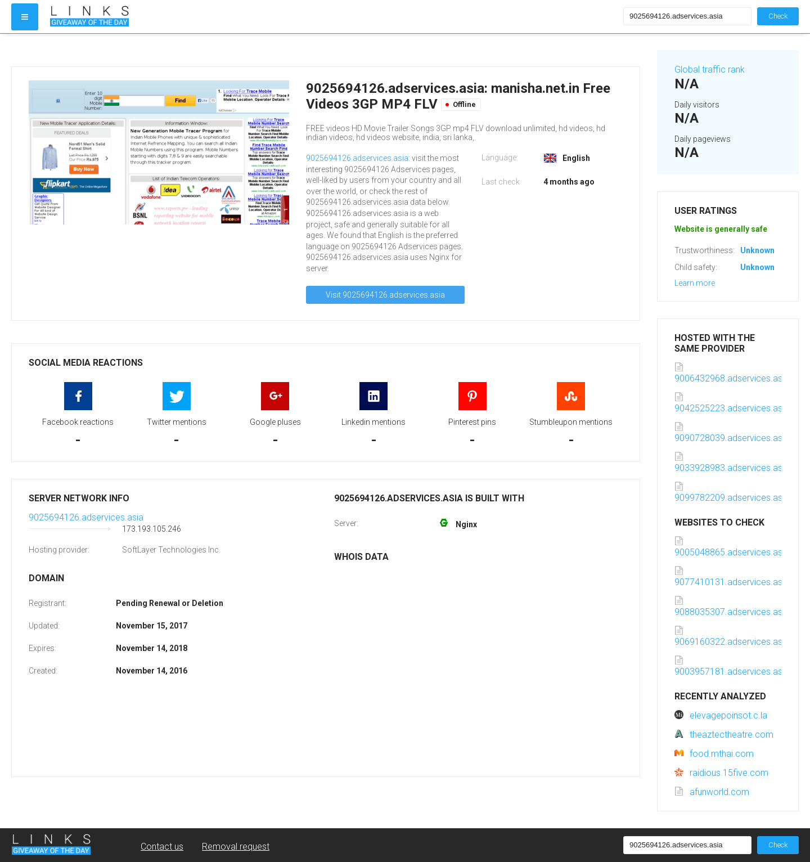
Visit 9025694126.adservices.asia (385, 294)
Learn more (694, 283)
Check (778, 16)
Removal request (235, 846)
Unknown (757, 250)
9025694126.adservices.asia (357, 158)
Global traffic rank (709, 69)
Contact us (162, 846)
